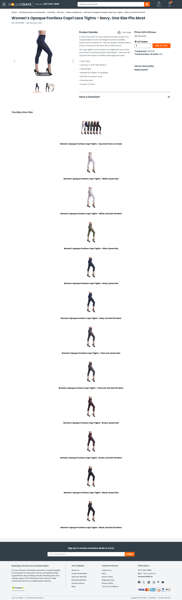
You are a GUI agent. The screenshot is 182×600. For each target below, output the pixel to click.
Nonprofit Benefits (79, 573)
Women (60, 12)
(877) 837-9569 (144, 570)
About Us (75, 570)
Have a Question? (90, 96)
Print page (126, 32)
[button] (159, 4)
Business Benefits (79, 580)
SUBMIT (129, 554)
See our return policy (144, 66)
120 (160, 54)
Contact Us (106, 570)
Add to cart (161, 45)
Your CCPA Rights (17, 598)
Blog (73, 586)
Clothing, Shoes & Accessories (32, 12)
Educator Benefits (79, 577)
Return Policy (107, 577)
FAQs (104, 573)
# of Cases (141, 41)
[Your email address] (86, 554)
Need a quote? (141, 69)
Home (14, 12)
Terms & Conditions (110, 586)
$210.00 (151, 51)
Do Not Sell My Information (35, 598)
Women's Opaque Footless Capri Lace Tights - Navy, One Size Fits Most (114, 12)
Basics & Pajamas (73, 12)
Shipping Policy (108, 580)
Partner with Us (78, 583)
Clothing (51, 12)
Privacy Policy (107, 583)
